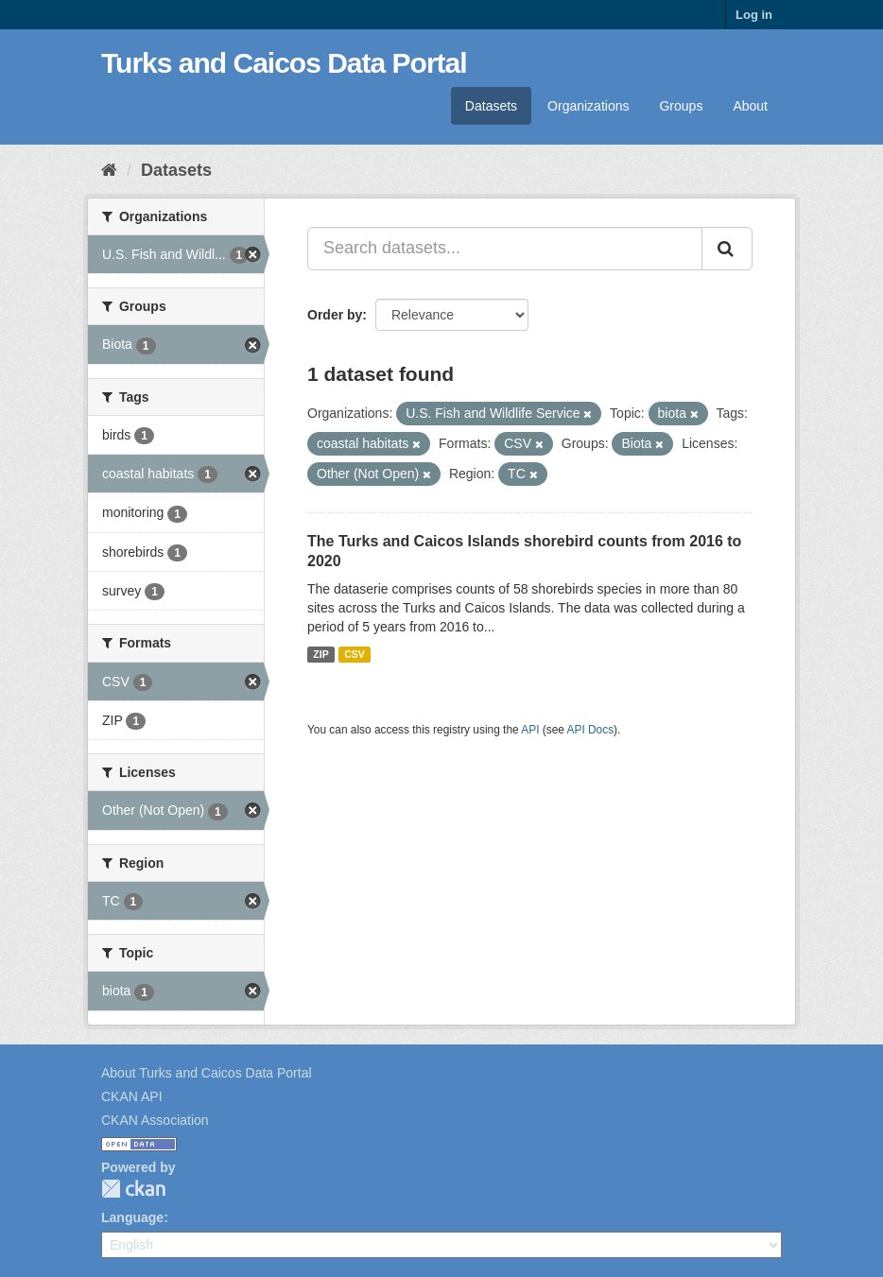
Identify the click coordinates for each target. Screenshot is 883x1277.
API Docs (591, 729)
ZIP (320, 654)
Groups (680, 105)
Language (132, 1217)
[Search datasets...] (504, 248)
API (530, 729)
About (750, 105)
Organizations (588, 105)
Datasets (491, 105)
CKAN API (132, 1096)
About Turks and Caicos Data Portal (206, 1072)
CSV (354, 654)
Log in (754, 15)
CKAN (133, 1189)
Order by (334, 314)
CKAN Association (155, 1120)
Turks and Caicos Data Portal (284, 62)
